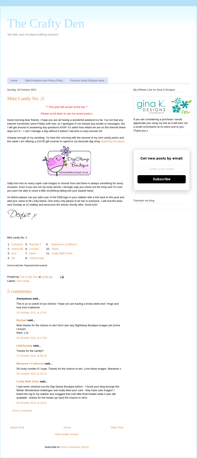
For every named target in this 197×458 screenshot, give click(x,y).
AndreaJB (17, 248)
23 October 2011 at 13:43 (31, 312)
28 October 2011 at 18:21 (31, 402)
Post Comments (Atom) (75, 447)
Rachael (21, 320)
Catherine (17, 244)
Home (14, 80)
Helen (32, 253)
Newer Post (17, 427)
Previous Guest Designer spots (87, 80)
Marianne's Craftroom (64, 244)
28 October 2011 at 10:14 (31, 373)
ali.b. (14, 253)
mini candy (23, 280)
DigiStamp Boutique (112, 141)
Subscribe (162, 179)
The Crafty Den (46, 23)
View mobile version (66, 434)
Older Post (117, 427)
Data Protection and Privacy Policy (44, 80)
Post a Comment (22, 410)
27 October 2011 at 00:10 (31, 355)
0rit (13, 258)
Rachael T (35, 244)
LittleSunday (36, 258)
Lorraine (34, 248)
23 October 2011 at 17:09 (31, 337)
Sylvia (55, 248)
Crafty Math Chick (62, 253)
